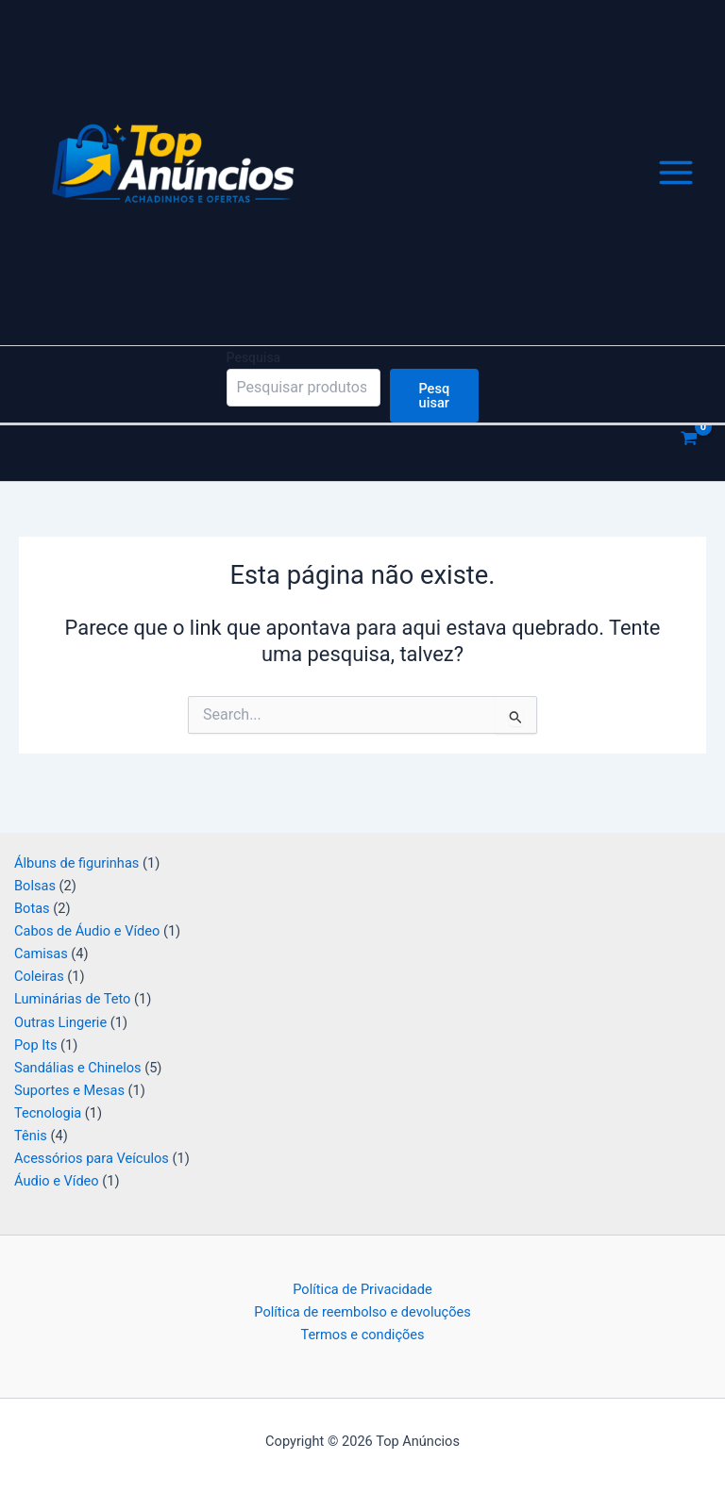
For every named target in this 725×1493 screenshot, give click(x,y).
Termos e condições (362, 1334)
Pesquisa (254, 381)
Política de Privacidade (362, 1289)
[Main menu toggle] (676, 185)
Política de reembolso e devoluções (362, 1311)
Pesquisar (433, 419)
